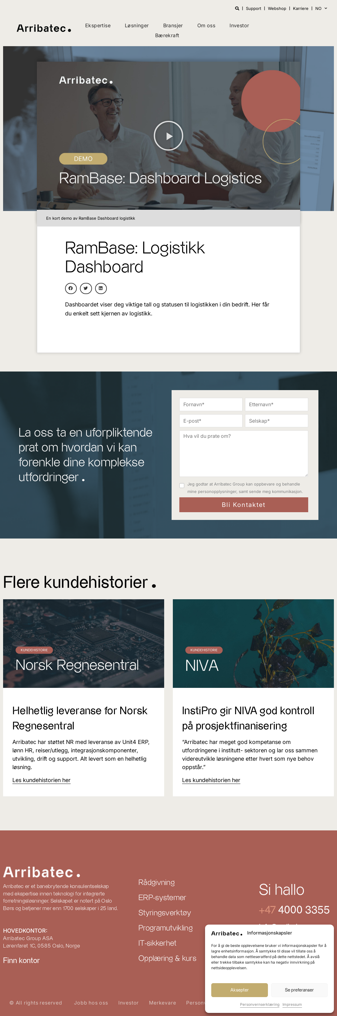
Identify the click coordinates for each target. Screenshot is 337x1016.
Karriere (301, 8)
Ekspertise (98, 25)
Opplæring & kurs (167, 958)
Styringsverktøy (164, 913)
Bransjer (173, 25)
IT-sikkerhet (157, 943)
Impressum (292, 1004)
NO (321, 8)
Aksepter (239, 990)
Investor (239, 25)
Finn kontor (21, 961)
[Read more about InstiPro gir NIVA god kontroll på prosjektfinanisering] (211, 780)
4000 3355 (303, 910)
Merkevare (162, 1003)
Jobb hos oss (91, 1003)
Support (253, 8)
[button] (168, 135)
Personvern (200, 1003)
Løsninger (137, 25)
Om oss (206, 25)
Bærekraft (167, 35)
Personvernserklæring (259, 1004)
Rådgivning (156, 882)
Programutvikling (165, 928)
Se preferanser (299, 990)
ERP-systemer (162, 898)
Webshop (277, 8)
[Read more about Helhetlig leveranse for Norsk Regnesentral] (41, 780)
